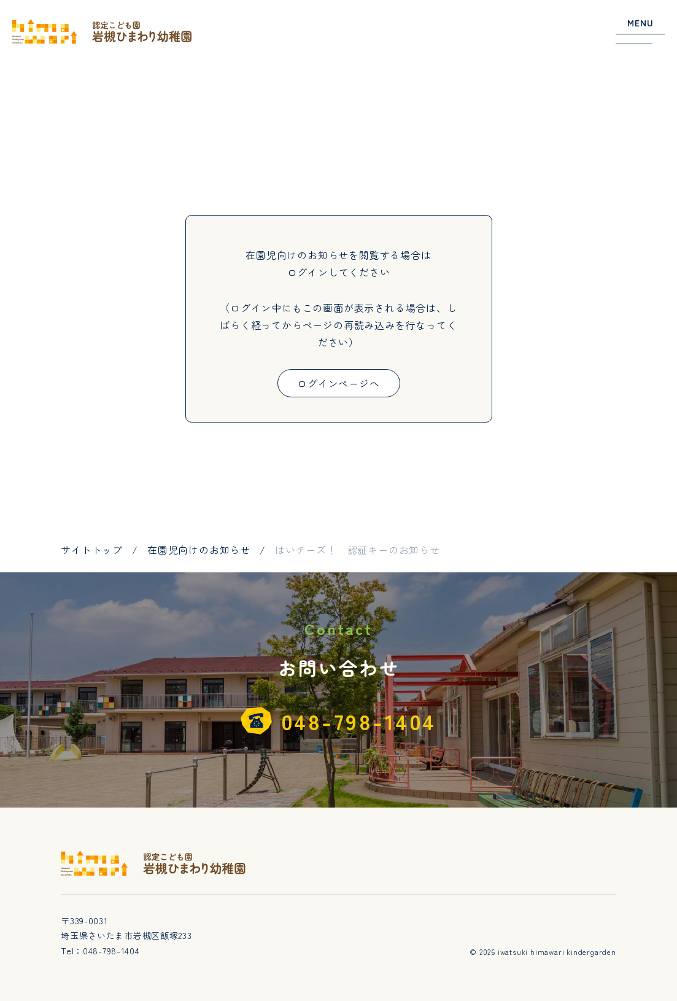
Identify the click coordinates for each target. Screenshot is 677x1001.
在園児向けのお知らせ (198, 549)
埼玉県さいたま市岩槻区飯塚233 (126, 935)
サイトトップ (92, 549)
